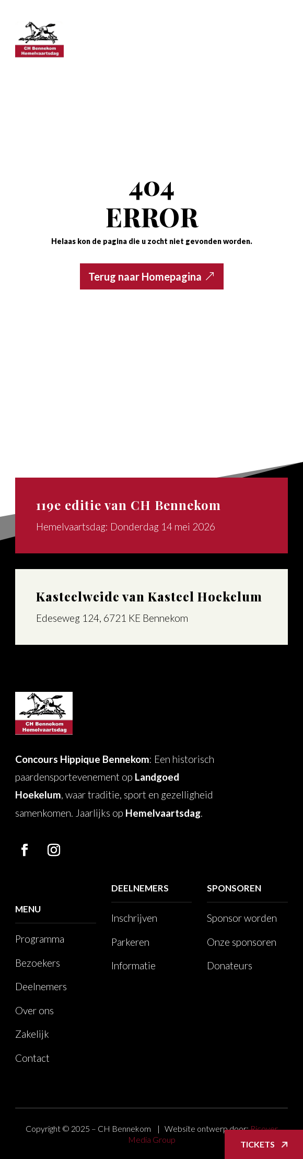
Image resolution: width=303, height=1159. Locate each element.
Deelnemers (41, 986)
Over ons (34, 1010)
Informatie (133, 965)
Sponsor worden (242, 918)
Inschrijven (134, 918)
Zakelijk (32, 1034)
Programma (39, 939)
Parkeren (130, 942)
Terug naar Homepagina (145, 276)
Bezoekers (37, 963)
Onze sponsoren (241, 942)
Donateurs (229, 965)
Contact (32, 1058)
